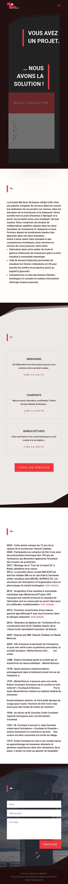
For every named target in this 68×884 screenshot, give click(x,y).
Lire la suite (34, 375)
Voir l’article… (53, 585)
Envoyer (50, 844)
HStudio (43, 873)
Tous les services (34, 467)
